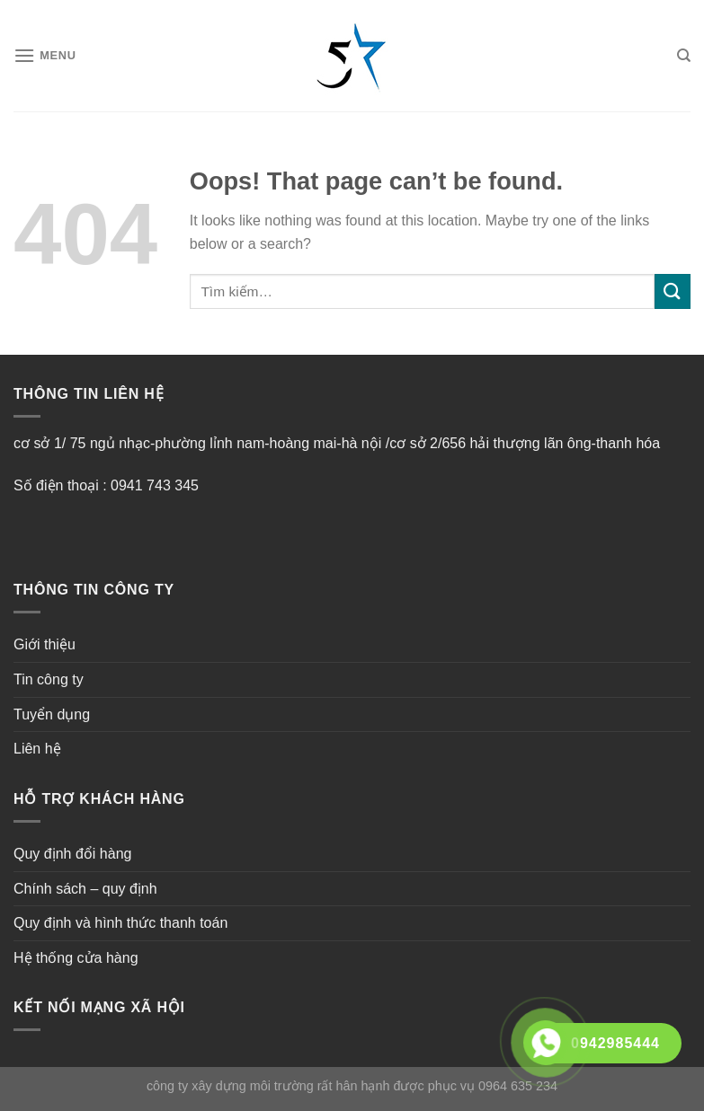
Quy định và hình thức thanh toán (120, 922)
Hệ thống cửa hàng (75, 958)
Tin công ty (48, 679)
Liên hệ (37, 748)
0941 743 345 (155, 485)
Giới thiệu (44, 644)
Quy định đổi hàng (72, 853)
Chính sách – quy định (85, 888)
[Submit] (673, 291)
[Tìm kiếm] (684, 56)
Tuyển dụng (51, 714)
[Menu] (44, 55)
